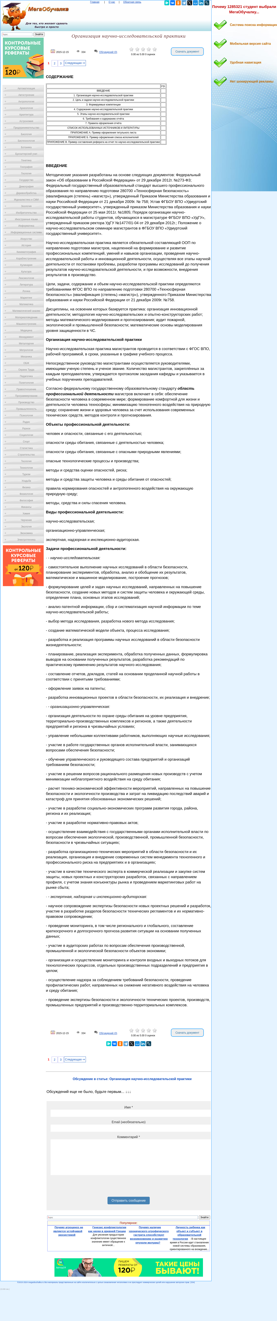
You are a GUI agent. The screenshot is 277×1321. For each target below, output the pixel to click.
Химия (26, 513)
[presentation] (82, 1187)
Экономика (26, 533)
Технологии (26, 467)
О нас (112, 2)
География (26, 167)
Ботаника (26, 147)
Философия (26, 500)
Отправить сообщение (129, 1200)
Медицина (26, 330)
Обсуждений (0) (108, 52)
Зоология (26, 206)
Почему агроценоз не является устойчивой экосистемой (68, 1231)
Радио (26, 422)
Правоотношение (26, 389)
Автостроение (26, 95)
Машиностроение (26, 323)
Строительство (26, 454)
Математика (26, 304)
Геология (26, 173)
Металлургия (26, 343)
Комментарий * (128, 1137)
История (26, 245)
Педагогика (26, 376)
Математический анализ (26, 310)
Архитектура (26, 114)
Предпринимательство (26, 127)
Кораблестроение (26, 258)
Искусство (26, 238)
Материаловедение (26, 317)
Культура (26, 271)
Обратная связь (132, 2)
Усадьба (26, 480)
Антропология (26, 101)
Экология (26, 526)
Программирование (26, 395)
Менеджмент (26, 337)
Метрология (26, 350)
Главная (95, 2)
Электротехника (26, 539)
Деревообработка (26, 193)
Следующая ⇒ (75, 63)
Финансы (26, 507)
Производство (26, 402)
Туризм (26, 474)
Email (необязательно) (128, 1122)
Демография (26, 186)
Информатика (26, 225)
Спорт (26, 441)
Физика (26, 487)
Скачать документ (187, 51)
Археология (26, 108)
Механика (26, 356)
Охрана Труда (26, 369)
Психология (26, 415)
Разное (26, 428)
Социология (26, 435)
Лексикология (26, 278)
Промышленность (26, 408)
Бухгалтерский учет (26, 153)
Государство (26, 180)
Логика (26, 291)
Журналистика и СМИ (26, 199)
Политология (26, 382)
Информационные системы (26, 232)
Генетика (26, 160)
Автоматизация (26, 88)
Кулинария (26, 265)
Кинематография (26, 252)
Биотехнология (26, 140)
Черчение (26, 520)
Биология (26, 134)
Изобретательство (26, 212)
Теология (26, 461)
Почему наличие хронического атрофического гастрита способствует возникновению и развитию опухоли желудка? (149, 1235)
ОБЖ (26, 363)
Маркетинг (26, 297)
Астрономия (26, 121)
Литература (26, 284)
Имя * (128, 1107)
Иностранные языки (26, 219)
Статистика (26, 448)
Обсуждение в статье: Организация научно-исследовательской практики (132, 1079)
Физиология (26, 494)
